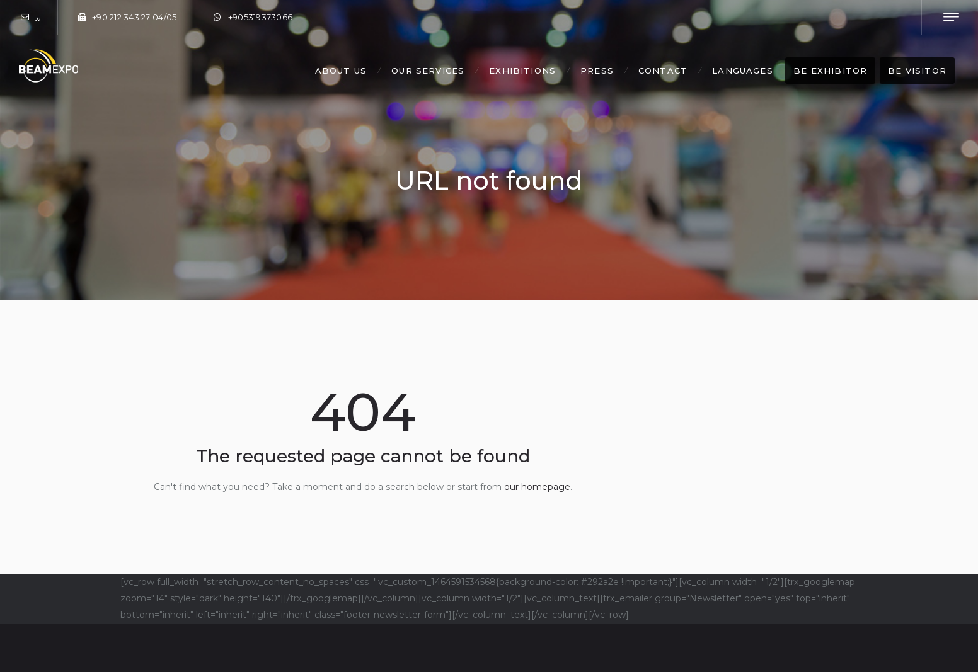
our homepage (537, 487)
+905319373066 (260, 17)
